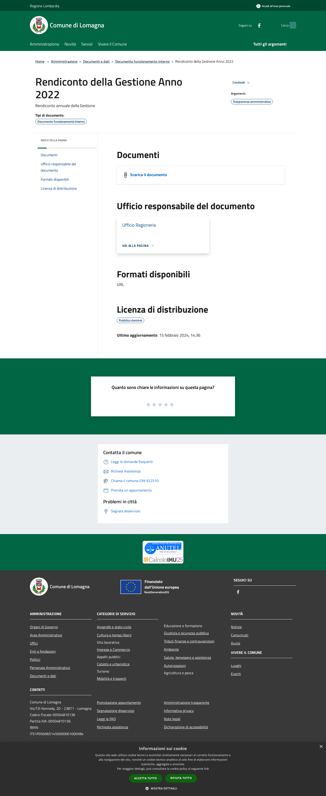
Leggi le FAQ (106, 719)
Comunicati (239, 635)
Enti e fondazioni (43, 651)
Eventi (236, 673)
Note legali (172, 719)
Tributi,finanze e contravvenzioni (189, 641)
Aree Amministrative (46, 635)
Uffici (34, 643)
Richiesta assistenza (112, 727)
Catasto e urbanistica (113, 664)
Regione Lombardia (44, 6)
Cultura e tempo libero (114, 635)
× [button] (321, 746)
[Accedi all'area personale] (273, 6)
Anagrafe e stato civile (114, 627)
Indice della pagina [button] (54, 140)
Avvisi (235, 643)
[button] (163, 788)
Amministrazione (64, 61)
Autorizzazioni (175, 665)
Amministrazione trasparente (186, 702)
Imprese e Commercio (113, 649)
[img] (86, 139)
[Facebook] (250, 25)
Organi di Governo (44, 627)
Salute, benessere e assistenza (187, 657)
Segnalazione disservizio (115, 710)
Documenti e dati (96, 61)
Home (39, 61)
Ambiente (171, 649)
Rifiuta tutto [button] (181, 778)
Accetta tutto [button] (145, 778)
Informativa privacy (179, 710)
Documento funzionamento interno (142, 61)
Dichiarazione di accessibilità (186, 727)
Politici (35, 659)
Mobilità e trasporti (111, 678)
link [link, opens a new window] (206, 769)
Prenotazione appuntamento (119, 702)
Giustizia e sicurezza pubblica (186, 633)
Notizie (236, 627)
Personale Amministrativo (50, 667)
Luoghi (236, 665)
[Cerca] (290, 25)
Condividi (242, 82)
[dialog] (163, 769)
